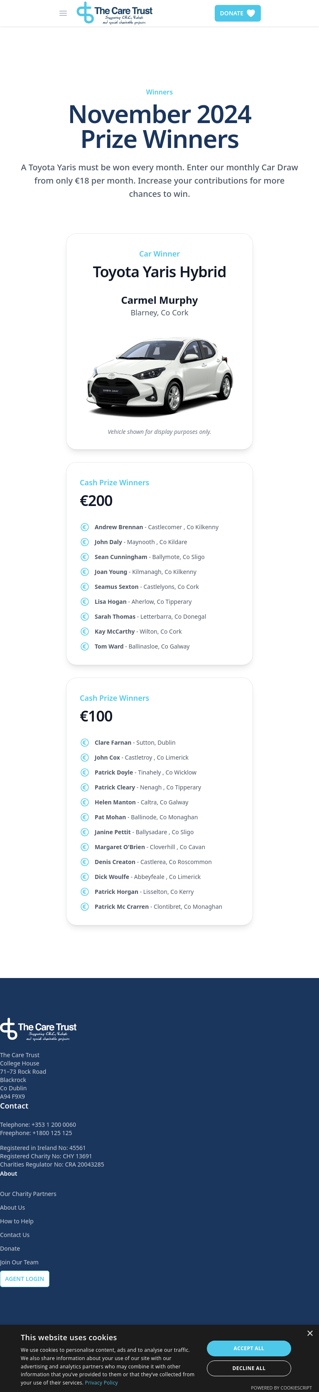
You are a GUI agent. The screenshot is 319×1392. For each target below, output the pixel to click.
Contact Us (14, 1235)
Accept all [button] (249, 1348)
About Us (12, 1207)
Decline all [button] (249, 1368)
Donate (10, 1248)
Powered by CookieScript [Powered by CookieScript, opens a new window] (281, 1388)
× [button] (310, 1334)
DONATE (238, 13)
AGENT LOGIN (24, 1279)
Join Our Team (19, 1262)
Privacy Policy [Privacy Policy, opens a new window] (101, 1382)
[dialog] (159, 1358)
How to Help (17, 1221)
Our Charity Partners (28, 1194)
